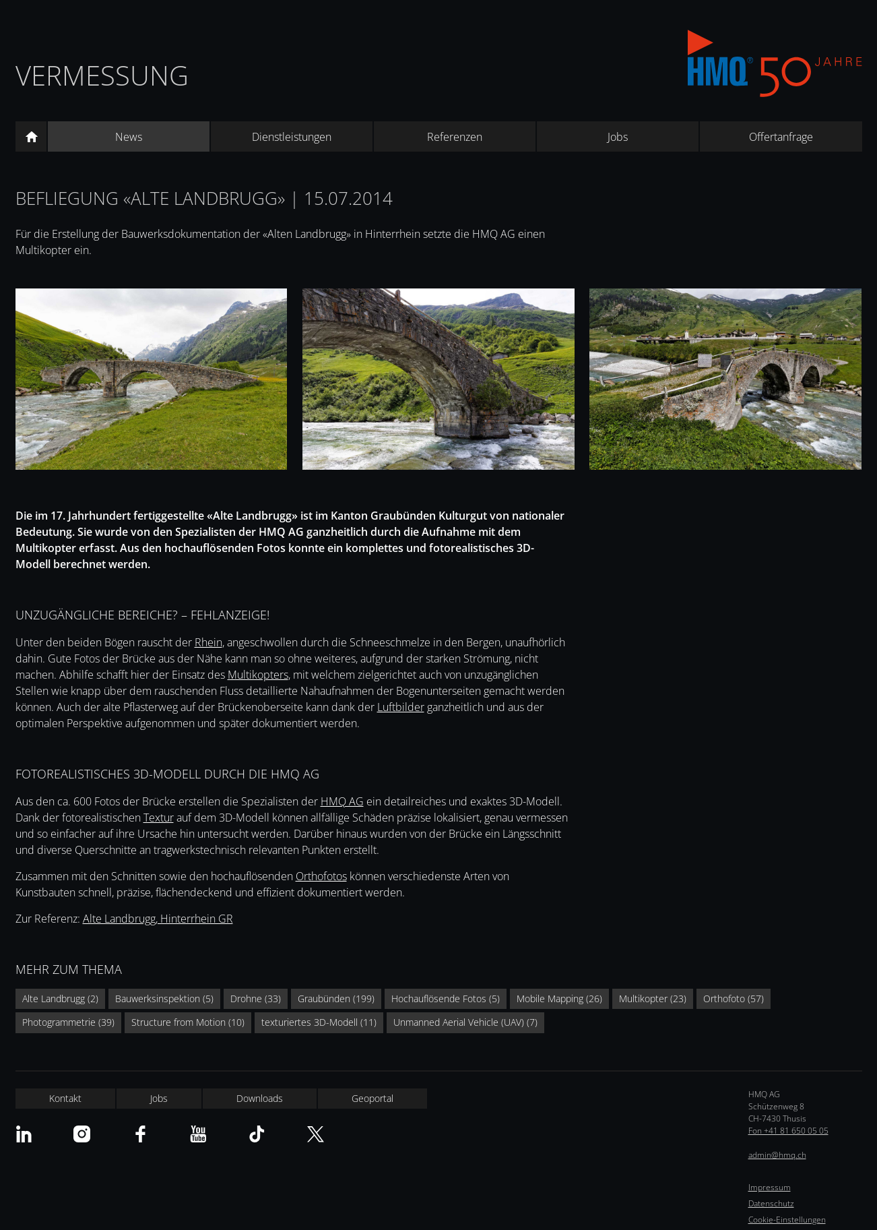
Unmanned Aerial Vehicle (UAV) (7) (465, 1022)
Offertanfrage (781, 136)
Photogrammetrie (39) (68, 1022)
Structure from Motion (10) (188, 1022)
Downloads (259, 1098)
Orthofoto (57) (733, 998)
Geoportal (372, 1098)
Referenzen (454, 136)
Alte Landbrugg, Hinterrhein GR (158, 918)
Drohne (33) (255, 998)
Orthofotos (321, 876)
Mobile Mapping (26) (559, 998)
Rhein (208, 642)
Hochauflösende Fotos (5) (445, 998)
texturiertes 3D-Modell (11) (319, 1022)
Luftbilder (400, 707)
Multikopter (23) (652, 998)
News (128, 136)
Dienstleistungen (291, 136)
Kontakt (65, 1098)
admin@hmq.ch (777, 1155)
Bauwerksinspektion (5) (164, 998)
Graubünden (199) (336, 998)
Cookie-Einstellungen (787, 1219)
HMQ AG (342, 801)
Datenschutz (771, 1203)
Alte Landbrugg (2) (60, 998)
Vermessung (102, 75)
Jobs (618, 136)
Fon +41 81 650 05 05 (788, 1130)
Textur (158, 817)
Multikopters (258, 674)
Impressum (769, 1187)
